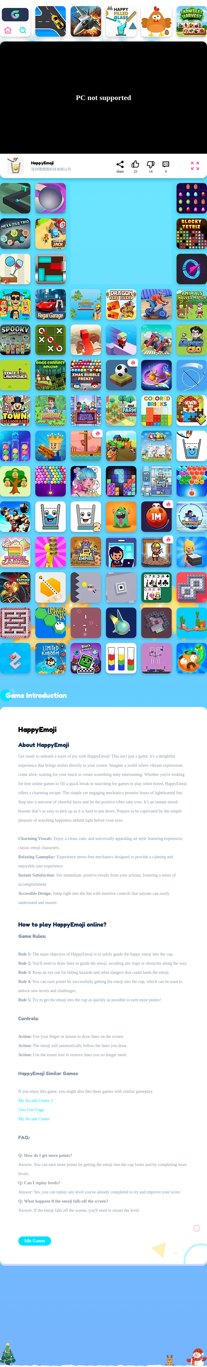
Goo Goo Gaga (31, 1109)
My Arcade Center (34, 1119)
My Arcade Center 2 (35, 1100)
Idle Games (34, 1241)
